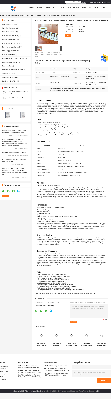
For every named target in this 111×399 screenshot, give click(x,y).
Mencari (84, 2)
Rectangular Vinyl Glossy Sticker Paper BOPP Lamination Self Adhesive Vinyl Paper (56, 374)
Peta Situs (3, 379)
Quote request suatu (95, 2)
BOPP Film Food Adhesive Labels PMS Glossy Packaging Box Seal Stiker (101, 344)
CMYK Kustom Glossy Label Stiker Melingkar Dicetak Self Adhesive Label (29, 366)
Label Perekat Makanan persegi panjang (65, 293)
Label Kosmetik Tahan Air (10, 43)
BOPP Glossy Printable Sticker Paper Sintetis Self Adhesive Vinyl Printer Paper (57, 369)
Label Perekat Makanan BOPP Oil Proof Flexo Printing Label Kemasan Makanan (41, 344)
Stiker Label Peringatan (9, 62)
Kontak (68, 35)
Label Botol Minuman (9, 39)
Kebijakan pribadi (17, 391)
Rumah (32, 7)
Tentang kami (49, 7)
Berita (96, 7)
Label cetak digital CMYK (46, 293)
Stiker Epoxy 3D (7, 73)
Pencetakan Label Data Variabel (12, 70)
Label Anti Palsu (7, 66)
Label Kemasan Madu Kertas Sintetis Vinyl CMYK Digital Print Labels (56, 344)
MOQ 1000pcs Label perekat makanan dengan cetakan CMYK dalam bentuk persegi (48, 54)
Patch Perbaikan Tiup (9, 81)
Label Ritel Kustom (8, 32)
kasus (103, 7)
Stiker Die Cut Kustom (9, 77)
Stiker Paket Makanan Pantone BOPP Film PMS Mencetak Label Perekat (86, 344)
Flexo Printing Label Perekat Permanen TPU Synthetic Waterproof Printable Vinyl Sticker (29, 376)
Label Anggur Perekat (9, 51)
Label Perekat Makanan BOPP (86, 293)
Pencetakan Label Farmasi (11, 47)
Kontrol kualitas (73, 7)
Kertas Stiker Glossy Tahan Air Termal (56, 366)
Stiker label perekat (8, 24)
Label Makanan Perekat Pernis (17, 98)
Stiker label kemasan (9, 28)
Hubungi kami (86, 7)
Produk (39, 7)
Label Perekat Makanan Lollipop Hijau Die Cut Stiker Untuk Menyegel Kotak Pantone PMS (71, 344)
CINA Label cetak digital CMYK (32, 391)
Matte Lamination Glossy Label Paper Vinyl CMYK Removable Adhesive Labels (29, 371)
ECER (98, 391)
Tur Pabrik (60, 7)
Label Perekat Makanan (18, 15)
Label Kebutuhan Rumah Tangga (13, 58)
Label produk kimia (8, 54)
